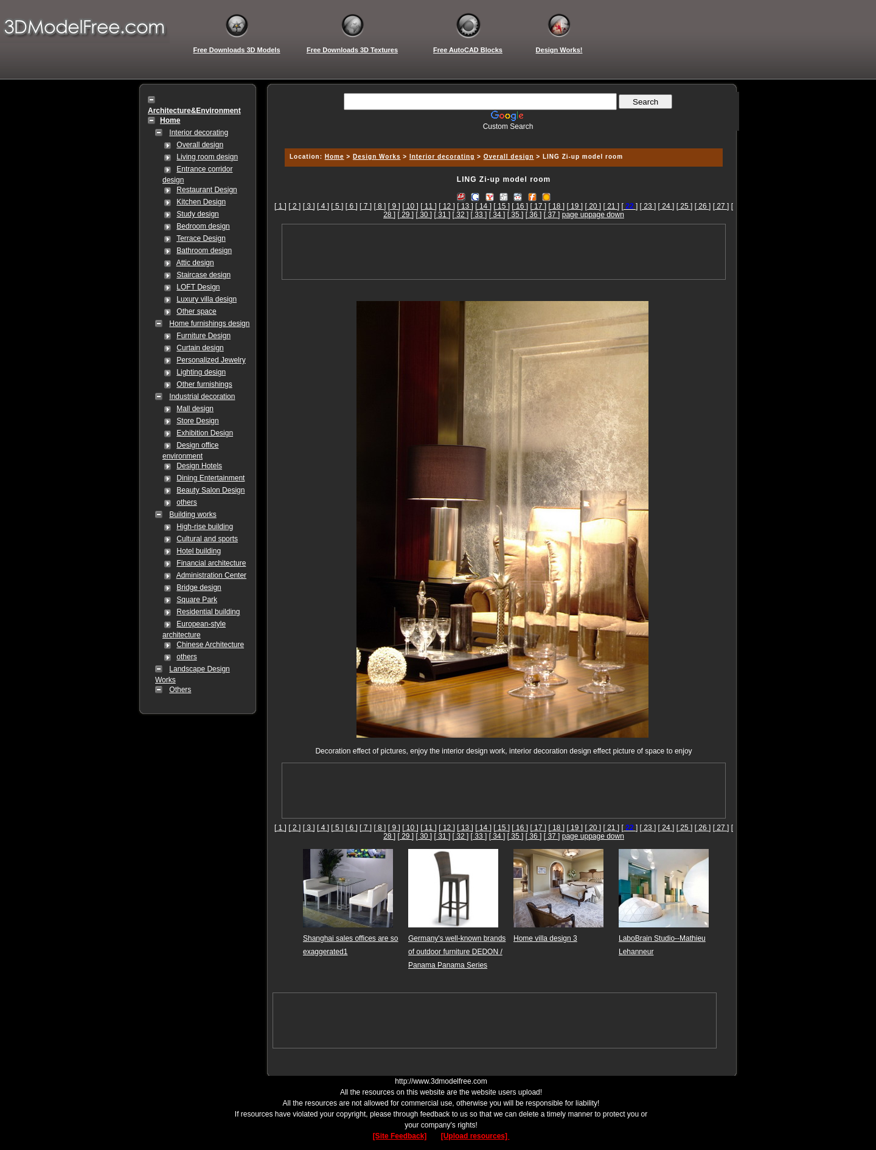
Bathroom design (204, 250)
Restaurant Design (206, 189)
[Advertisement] (501, 135)
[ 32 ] (461, 214)
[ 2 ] (294, 206)
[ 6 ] (352, 206)
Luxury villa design (206, 299)
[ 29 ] (405, 214)
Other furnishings (204, 384)
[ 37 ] (552, 214)
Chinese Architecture (210, 644)
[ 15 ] (501, 206)
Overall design (199, 144)
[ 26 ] (703, 206)
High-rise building (204, 526)
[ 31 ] (442, 214)
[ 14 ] (483, 206)
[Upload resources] (475, 1136)
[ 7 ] (366, 206)
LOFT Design (198, 287)
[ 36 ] (534, 214)
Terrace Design (201, 238)
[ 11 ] (428, 206)
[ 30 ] (424, 214)
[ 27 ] (721, 206)
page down (606, 214)
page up (575, 214)
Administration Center (211, 575)
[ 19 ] (574, 206)
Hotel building (198, 551)
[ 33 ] (479, 214)
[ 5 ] (337, 206)
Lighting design (201, 372)
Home (334, 156)
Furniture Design (203, 335)
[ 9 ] (394, 206)
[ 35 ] (515, 214)
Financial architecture (211, 563)
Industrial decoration (202, 396)
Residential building (208, 612)
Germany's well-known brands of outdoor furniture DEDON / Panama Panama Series (457, 951)
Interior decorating (198, 132)
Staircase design (203, 275)
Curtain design (199, 348)
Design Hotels (199, 466)
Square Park (196, 599)
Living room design (207, 157)
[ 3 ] (309, 206)
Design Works (377, 156)
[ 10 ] (410, 206)
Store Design (197, 421)
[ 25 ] (684, 206)
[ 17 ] (538, 206)
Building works (192, 514)
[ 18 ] (556, 206)
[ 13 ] (465, 206)
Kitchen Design (201, 202)
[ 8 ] (380, 206)
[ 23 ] (648, 206)
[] (630, 206)
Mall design (195, 408)
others (186, 502)
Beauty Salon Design (210, 490)
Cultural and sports (207, 539)
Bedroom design (202, 226)
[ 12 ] (447, 206)
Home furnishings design (209, 323)
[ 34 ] (497, 214)
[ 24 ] (666, 206)
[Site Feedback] (400, 1136)
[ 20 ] (593, 206)
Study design (197, 214)
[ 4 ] (323, 206)
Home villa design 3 (545, 938)
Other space (196, 311)
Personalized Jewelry (210, 360)
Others (180, 689)
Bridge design (198, 587)
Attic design (195, 262)
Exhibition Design (204, 433)
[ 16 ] (520, 206)
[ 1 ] (280, 206)
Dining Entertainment (210, 478)
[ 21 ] (611, 206)
